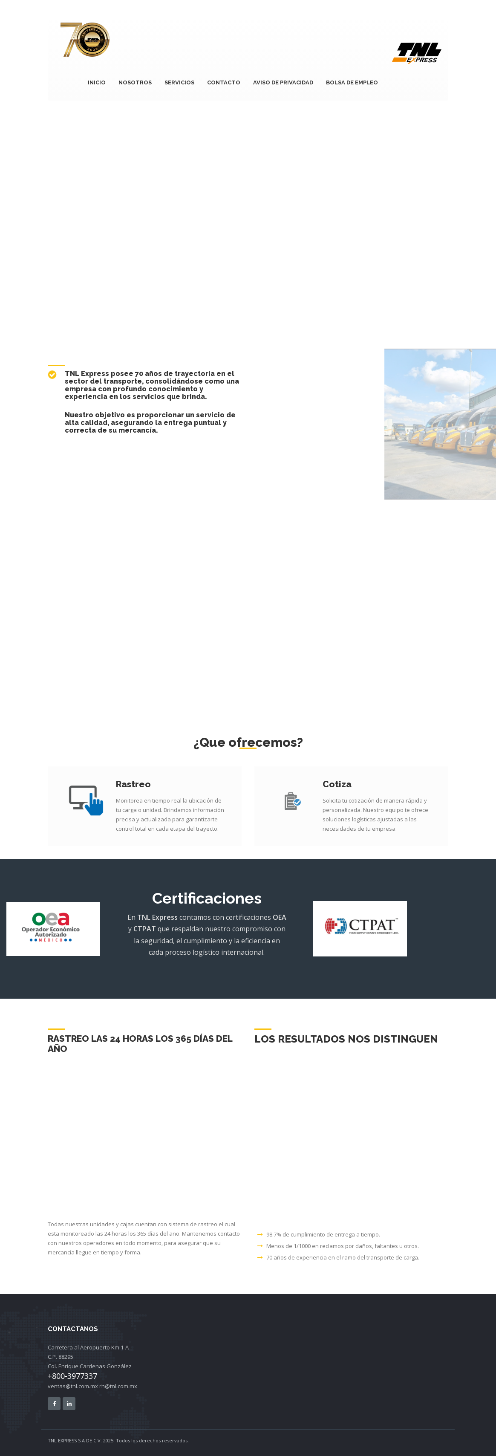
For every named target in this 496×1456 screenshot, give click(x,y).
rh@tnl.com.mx (118, 1386)
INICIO (97, 82)
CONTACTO (223, 82)
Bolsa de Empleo (352, 82)
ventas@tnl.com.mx (73, 1386)
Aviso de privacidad (283, 82)
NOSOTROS (135, 82)
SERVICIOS (179, 82)
